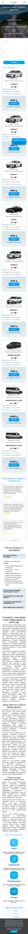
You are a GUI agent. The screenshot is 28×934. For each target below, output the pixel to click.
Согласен (14, 931)
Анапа (15, 914)
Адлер (15, 911)
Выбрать (14, 103)
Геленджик (15, 917)
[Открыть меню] (3, 2)
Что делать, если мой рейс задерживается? (12, 602)
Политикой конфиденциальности (13, 927)
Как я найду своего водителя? (13, 607)
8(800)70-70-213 (19, 140)
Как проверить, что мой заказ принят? (13, 596)
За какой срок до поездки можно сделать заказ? (11, 591)
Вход (25, 2)
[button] (2, 511)
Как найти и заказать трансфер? (10, 556)
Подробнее (14, 540)
